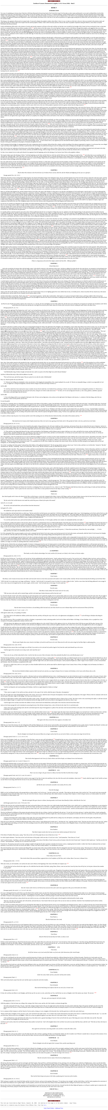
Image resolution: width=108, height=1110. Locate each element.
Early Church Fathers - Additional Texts (53, 1108)
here (45, 1105)
